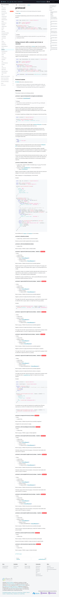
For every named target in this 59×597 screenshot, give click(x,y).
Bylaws (24, 592)
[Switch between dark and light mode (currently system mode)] (49, 1)
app (2, 6)
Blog (12, 1)
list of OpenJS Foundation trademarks (15, 587)
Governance (38, 566)
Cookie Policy (22, 593)
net (2, 39)
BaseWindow (4, 9)
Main (20, 13)
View (2, 74)
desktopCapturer (4, 19)
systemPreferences (5, 62)
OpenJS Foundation (9, 582)
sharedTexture (4, 57)
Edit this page (18, 553)
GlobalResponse (27, 167)
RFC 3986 (17, 82)
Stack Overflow (39, 575)
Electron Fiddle (27, 567)
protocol (3, 49)
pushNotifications (4, 51)
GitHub (48, 566)
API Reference (5, 567)
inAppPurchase (4, 26)
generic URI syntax (37, 124)
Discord (37, 569)
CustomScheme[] (26, 98)
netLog (3, 41)
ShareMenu (3, 59)
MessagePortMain (5, 34)
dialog (3, 21)
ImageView (3, 24)
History (17, 253)
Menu (2, 29)
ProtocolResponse (30, 260)
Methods (51, 10)
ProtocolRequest (25, 258)
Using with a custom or (53, 6)
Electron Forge (27, 566)
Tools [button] (15, 1)
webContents (4, 69)
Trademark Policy (7, 586)
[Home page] (16, 5)
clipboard (3, 14)
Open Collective (50, 567)
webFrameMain (4, 72)
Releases (39, 1)
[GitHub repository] (47, 2)
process (3, 47)
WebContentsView (5, 71)
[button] (7, 4)
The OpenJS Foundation (6, 592)
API (10, 1)
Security (15, 567)
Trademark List (14, 586)
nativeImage (4, 36)
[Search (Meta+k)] (54, 2)
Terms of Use (14, 592)
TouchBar (3, 64)
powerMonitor (4, 44)
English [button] (43, 1)
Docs (8, 1)
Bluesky (38, 571)
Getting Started (5, 566)
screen (3, 54)
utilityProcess (4, 67)
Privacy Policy (20, 592)
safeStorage (4, 52)
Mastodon (38, 574)
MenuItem (3, 31)
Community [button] (20, 1)
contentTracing (4, 16)
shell (2, 61)
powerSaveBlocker (5, 46)
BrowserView (8, 11)
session (3, 56)
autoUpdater (4, 7)
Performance (16, 566)
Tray (2, 66)
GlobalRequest (25, 169)
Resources (38, 567)
